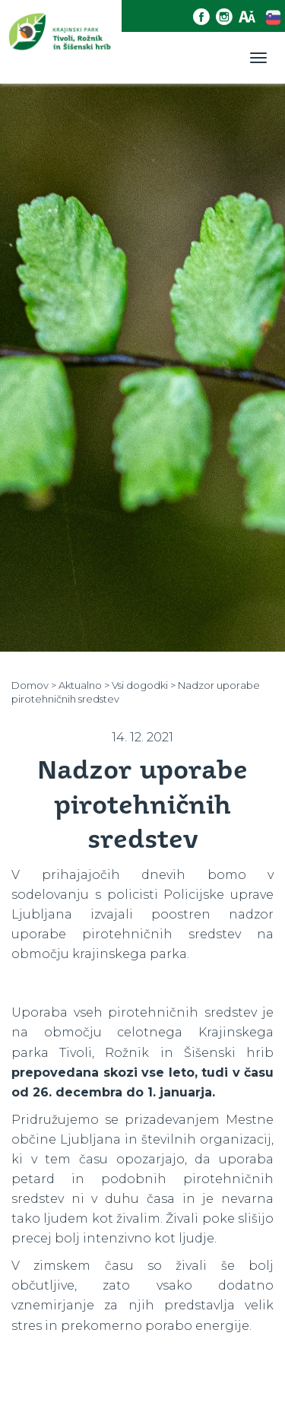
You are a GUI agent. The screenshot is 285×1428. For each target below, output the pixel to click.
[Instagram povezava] (227, 17)
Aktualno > (84, 685)
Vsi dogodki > (144, 685)
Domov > (33, 685)
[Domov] (61, 41)
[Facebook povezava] (204, 17)
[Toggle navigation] (258, 58)
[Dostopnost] (250, 17)
